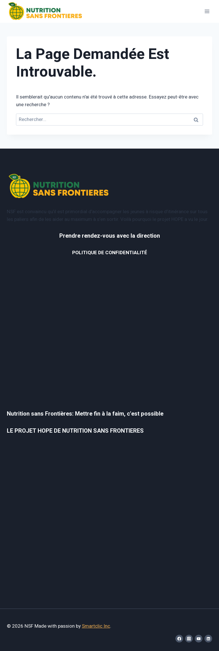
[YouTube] (198, 638)
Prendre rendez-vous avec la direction (109, 236)
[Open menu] (207, 11)
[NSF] (45, 11)
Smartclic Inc (96, 626)
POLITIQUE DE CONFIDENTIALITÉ (109, 252)
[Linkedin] (208, 638)
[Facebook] (179, 638)
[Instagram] (189, 638)
